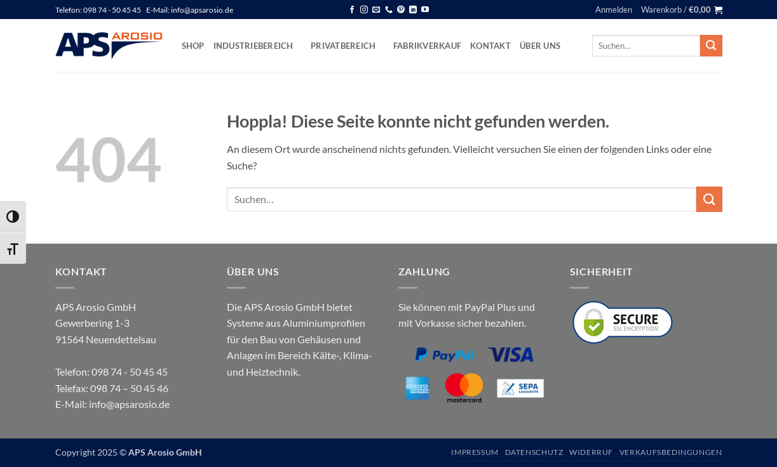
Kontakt (490, 46)
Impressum (475, 452)
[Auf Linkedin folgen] (413, 10)
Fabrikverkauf (427, 46)
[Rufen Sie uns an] (389, 10)
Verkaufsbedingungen (670, 452)
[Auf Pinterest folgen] (401, 10)
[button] (613, 9)
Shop (193, 46)
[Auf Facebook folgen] (352, 10)
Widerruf (591, 452)
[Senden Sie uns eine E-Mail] (376, 10)
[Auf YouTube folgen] (425, 10)
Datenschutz (534, 452)
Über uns (540, 46)
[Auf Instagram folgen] (364, 10)
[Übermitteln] (711, 45)
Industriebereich (257, 45)
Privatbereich (347, 45)
